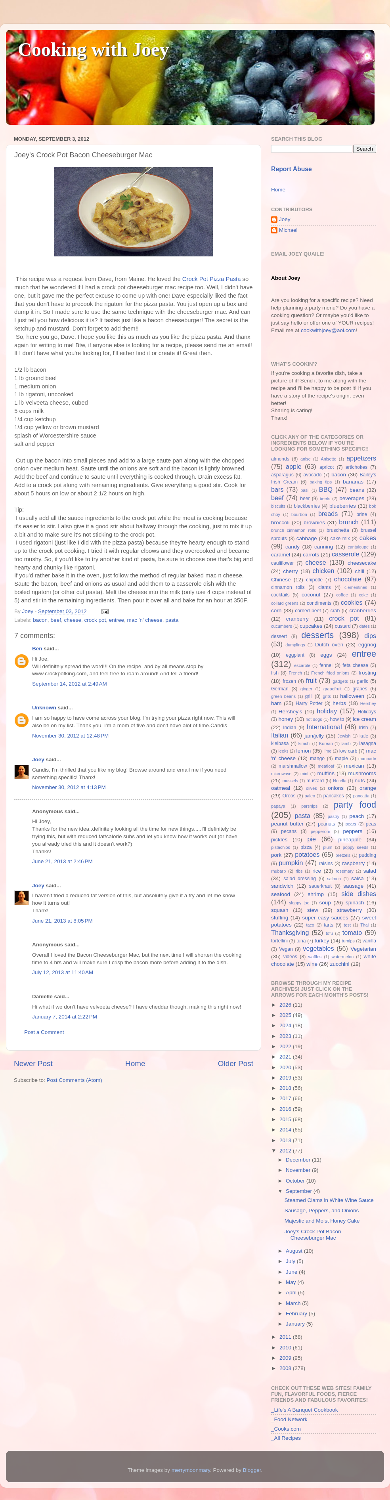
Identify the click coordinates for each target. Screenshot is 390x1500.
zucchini (340, 964)
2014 (286, 1130)
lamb (345, 743)
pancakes (333, 796)
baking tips (321, 482)
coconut (311, 595)
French (295, 673)
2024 (286, 1025)
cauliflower (282, 563)
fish (275, 673)
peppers (352, 831)
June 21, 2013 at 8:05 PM (62, 921)
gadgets (340, 681)
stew (312, 910)
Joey (38, 759)
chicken (324, 570)
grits (327, 696)
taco (310, 925)
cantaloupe (358, 547)
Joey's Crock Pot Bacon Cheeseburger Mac (313, 1235)
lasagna (368, 743)
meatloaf (326, 766)
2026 (286, 1005)
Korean (326, 743)
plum (327, 847)
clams (324, 587)
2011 (286, 1337)
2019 (286, 1078)
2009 (286, 1358)
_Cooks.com (286, 1429)
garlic (362, 681)
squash (280, 910)
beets (325, 498)
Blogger (252, 1470)
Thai (364, 925)
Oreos (288, 796)
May (291, 1282)
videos (290, 956)
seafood (280, 894)
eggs (326, 655)
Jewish (344, 736)
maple (341, 758)
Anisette (328, 459)
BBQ (326, 489)
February (297, 1314)
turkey (322, 941)
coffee (342, 594)
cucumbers (281, 626)
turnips (348, 940)
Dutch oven (329, 645)
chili (359, 571)
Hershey (368, 703)
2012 (286, 1151)
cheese (72, 620)
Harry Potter (309, 703)
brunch (349, 521)
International (324, 726)
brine (361, 514)
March (294, 1303)
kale (363, 736)
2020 (286, 1067)
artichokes (356, 467)
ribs (299, 871)
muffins (326, 773)
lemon (303, 751)
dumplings (295, 644)
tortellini (279, 941)
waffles (314, 956)
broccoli (280, 522)
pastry (333, 816)
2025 (286, 1015)
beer (305, 498)
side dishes (359, 893)
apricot (326, 467)
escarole (302, 665)
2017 (286, 1098)
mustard (315, 780)
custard (343, 626)
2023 (286, 1036)
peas (371, 824)
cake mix (340, 538)
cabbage (306, 538)
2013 (286, 1140)
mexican (354, 766)
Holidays (367, 712)
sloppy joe (299, 902)
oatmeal (280, 788)
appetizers (361, 458)
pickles (279, 840)
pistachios (280, 847)
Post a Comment (44, 1032)
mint (304, 773)
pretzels (342, 855)
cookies (352, 602)
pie (311, 839)
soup (325, 903)
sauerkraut (320, 886)
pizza (306, 847)
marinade (367, 758)
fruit (311, 680)
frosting (367, 673)
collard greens (284, 603)
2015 (286, 1119)
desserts (317, 635)
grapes (359, 689)
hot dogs (314, 719)
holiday (327, 711)
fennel (326, 665)
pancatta (361, 795)
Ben (37, 649)
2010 (286, 1348)
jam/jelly (314, 736)
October (296, 1181)
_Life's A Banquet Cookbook (304, 1410)
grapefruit (332, 688)
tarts (328, 925)
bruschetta (338, 530)
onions (336, 788)
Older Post (235, 1063)
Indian (289, 727)
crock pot (95, 620)
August (295, 1251)
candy (292, 547)
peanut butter (287, 824)
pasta (171, 620)
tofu (329, 933)
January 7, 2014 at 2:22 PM (64, 1017)
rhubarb (278, 871)
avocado (312, 475)
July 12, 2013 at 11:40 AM (62, 972)
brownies (314, 522)
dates (364, 626)
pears (351, 824)
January (296, 1324)
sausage (353, 886)
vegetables (318, 948)
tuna (301, 941)
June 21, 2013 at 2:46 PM (62, 861)
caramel (280, 555)
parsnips (309, 806)
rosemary (345, 871)
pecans (288, 831)
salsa (357, 878)
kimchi (304, 743)
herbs (339, 703)
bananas (353, 482)
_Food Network (289, 1419)
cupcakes (311, 626)
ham (276, 703)
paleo (310, 795)
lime (327, 751)
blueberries (342, 506)
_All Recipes (286, 1438)
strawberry (349, 910)
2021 (286, 1057)
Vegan (285, 949)
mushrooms (362, 773)
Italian (279, 735)
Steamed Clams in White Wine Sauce (329, 1200)
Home (135, 1063)
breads (328, 513)
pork (276, 855)
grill (309, 696)
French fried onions (330, 673)
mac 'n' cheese (144, 620)
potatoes (307, 854)
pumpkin (291, 862)
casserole (345, 554)
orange (367, 788)
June (292, 1272)
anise (305, 459)
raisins (326, 863)
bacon (40, 620)
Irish (363, 727)
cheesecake (362, 563)
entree (116, 620)
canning (323, 547)
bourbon (299, 514)
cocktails (280, 595)
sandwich (282, 886)
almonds (280, 459)
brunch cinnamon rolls (293, 530)
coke (363, 594)
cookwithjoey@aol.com (328, 330)
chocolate (347, 579)
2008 (286, 1368)
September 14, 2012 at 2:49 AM (69, 684)
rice (316, 871)
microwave (281, 773)
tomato (352, 932)
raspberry (353, 863)
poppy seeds (356, 847)
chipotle (314, 580)
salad (369, 871)
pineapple (349, 840)
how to (337, 719)
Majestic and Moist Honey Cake (322, 1221)
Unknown (44, 708)
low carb (348, 751)
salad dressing (299, 878)
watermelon (342, 956)
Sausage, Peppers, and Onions (322, 1210)
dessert (279, 636)
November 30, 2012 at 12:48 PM (70, 736)
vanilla (369, 941)
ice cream (364, 719)
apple (294, 466)
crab (335, 610)
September (300, 1191)
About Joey (285, 278)
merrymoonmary (191, 1470)
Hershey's (290, 712)
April (292, 1293)
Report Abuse (291, 169)
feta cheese (355, 665)
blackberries (307, 506)
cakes (367, 537)
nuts (360, 780)
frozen (289, 681)
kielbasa (280, 743)
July (291, 1261)
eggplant (295, 655)
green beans (283, 696)
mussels (290, 780)
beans (357, 490)
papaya (278, 806)
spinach (355, 903)
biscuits (278, 506)
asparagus (282, 475)
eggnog (367, 645)
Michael (288, 230)
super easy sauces (325, 918)
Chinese (281, 580)
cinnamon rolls (288, 587)
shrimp (316, 894)
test (347, 925)
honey (285, 719)
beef (56, 620)
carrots (311, 555)
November (299, 1170)
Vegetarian (363, 949)
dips (370, 635)
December (299, 1160)
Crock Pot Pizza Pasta (211, 279)
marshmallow (293, 766)
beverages (351, 498)
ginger (306, 688)
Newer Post (33, 1063)
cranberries (362, 610)
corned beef (308, 610)
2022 (286, 1046)
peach (356, 816)
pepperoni (320, 831)
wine (311, 964)
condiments (319, 603)
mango (317, 758)
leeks (284, 751)
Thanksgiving (290, 932)
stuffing (279, 918)
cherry (290, 571)
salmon (334, 878)
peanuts (326, 824)
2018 (286, 1088)
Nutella (339, 780)
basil (304, 490)
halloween (352, 696)
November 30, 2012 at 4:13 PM (69, 787)
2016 (286, 1109)
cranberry (297, 619)
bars (277, 489)
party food (355, 805)
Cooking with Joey (93, 49)
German (280, 689)
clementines (355, 587)
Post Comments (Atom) (74, 1080)
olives (311, 788)
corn (276, 610)
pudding (367, 855)
